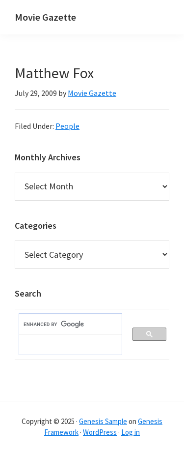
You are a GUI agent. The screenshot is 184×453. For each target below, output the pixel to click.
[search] (65, 324)
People (67, 126)
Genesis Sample (103, 421)
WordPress (100, 432)
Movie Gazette (45, 17)
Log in (130, 432)
